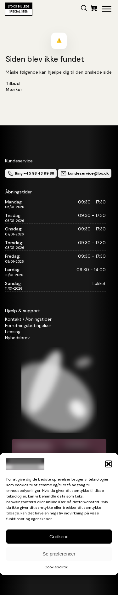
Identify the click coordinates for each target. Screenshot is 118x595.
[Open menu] (106, 9)
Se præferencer (58, 553)
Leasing (12, 331)
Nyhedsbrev (17, 337)
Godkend (59, 536)
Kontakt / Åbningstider (28, 319)
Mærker (14, 89)
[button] (108, 464)
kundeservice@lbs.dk (84, 173)
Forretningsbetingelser (28, 325)
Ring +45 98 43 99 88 (31, 173)
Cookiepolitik (56, 567)
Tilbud (13, 83)
